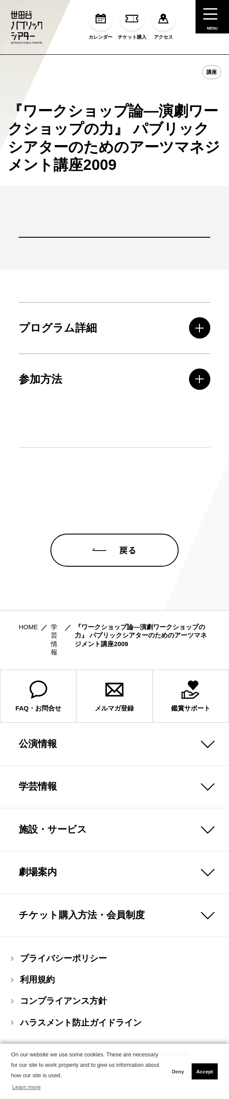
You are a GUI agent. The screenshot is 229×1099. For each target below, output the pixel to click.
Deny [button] (178, 1071)
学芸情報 (38, 802)
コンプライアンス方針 (59, 1017)
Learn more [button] (26, 1087)
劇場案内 (38, 887)
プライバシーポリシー (59, 974)
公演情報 (38, 759)
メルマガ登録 (114, 711)
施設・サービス (53, 844)
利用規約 (33, 995)
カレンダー (101, 23)
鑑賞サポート (190, 711)
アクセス (163, 23)
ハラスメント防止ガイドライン (76, 1038)
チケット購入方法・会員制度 (82, 930)
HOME (28, 642)
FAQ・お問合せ (38, 711)
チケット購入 (132, 23)
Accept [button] (204, 1071)
